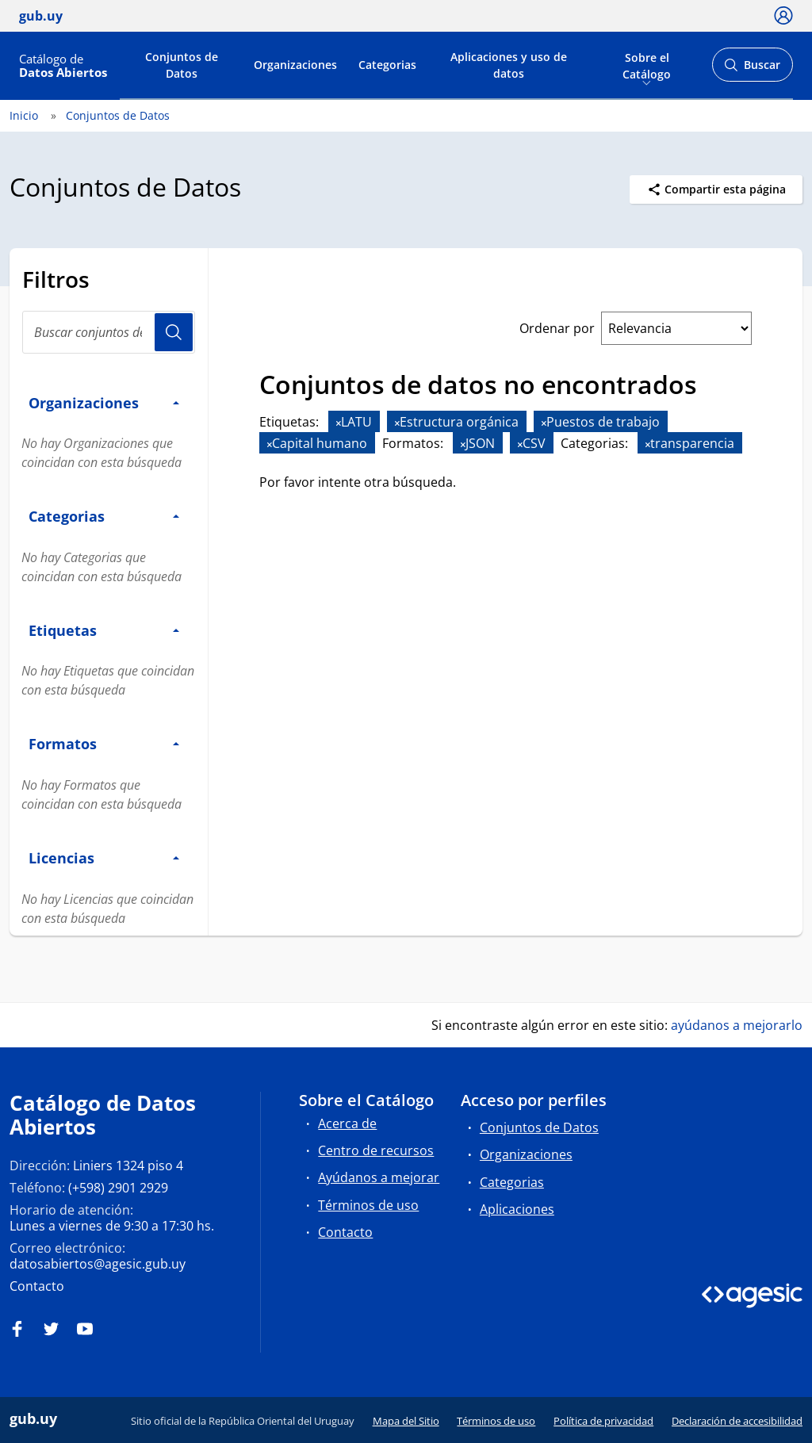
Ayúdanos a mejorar (378, 1177)
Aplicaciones (517, 1209)
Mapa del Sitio (406, 1421)
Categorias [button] (104, 516)
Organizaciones (295, 64)
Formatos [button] (104, 743)
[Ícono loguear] (783, 15)
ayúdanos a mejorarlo (736, 1025)
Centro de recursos (376, 1150)
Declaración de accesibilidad (737, 1421)
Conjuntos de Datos (181, 65)
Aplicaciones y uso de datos (508, 65)
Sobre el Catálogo (646, 64)
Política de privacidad (603, 1421)
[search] (109, 332)
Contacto (37, 1286)
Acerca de (347, 1123)
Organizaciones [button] (104, 402)
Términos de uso (368, 1205)
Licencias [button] (104, 857)
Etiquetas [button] (104, 630)
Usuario (174, 332)
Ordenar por (557, 328)
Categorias (387, 64)
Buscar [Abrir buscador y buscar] (752, 69)
